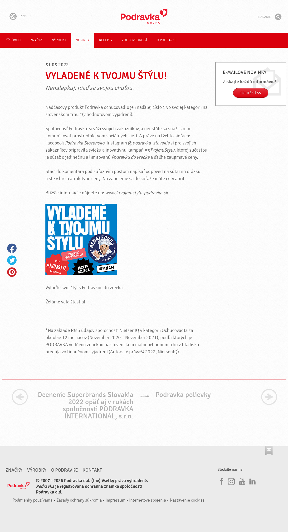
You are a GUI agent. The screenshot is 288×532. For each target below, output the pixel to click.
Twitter (12, 260)
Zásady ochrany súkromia (79, 500)
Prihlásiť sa (250, 93)
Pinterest (12, 272)
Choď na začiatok (269, 450)
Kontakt (92, 470)
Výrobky (59, 40)
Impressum (115, 500)
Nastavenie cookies (187, 500)
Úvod (13, 40)
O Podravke (166, 40)
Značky (36, 40)
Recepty (105, 40)
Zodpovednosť (134, 40)
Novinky (82, 40)
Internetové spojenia (147, 500)
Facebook (12, 248)
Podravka (144, 16)
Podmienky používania (33, 500)
